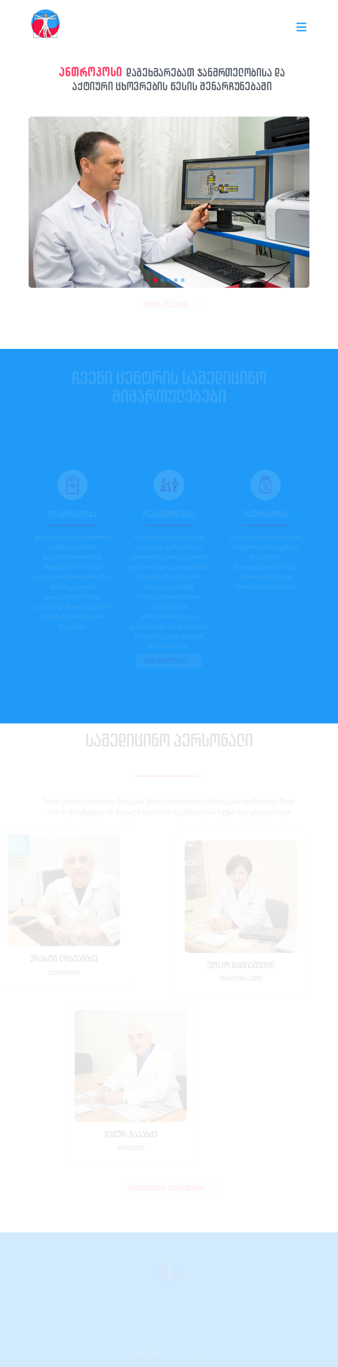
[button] (155, 280)
